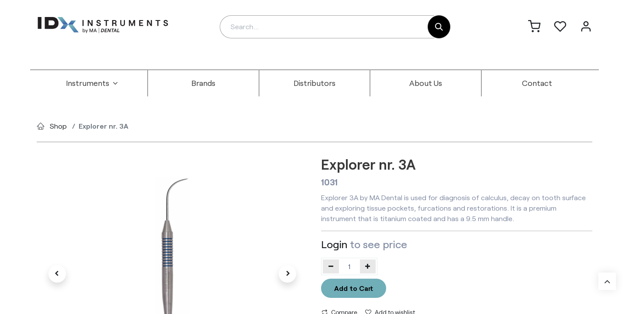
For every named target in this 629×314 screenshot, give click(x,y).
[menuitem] (92, 83)
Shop (58, 126)
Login (334, 244)
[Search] (439, 26)
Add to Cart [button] (353, 288)
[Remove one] (331, 266)
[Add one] (368, 266)
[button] (57, 274)
